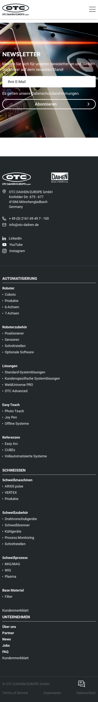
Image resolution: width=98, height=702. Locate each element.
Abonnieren (62, 104)
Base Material (13, 593)
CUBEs (10, 452)
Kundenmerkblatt (15, 613)
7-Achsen (12, 316)
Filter (8, 599)
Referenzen (11, 440)
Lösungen (9, 369)
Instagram (17, 253)
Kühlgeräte (13, 534)
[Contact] (81, 684)
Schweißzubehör (15, 515)
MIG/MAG (12, 567)
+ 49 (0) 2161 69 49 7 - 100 (29, 221)
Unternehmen (16, 620)
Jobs (6, 648)
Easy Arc (11, 446)
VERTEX (11, 495)
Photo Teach (14, 414)
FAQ (5, 654)
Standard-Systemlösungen (25, 375)
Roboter (8, 291)
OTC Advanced (16, 394)
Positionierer (14, 336)
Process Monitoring (19, 540)
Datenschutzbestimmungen (55, 93)
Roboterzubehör (14, 330)
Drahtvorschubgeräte (21, 521)
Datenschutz (86, 695)
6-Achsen (12, 310)
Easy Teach (11, 407)
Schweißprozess (15, 560)
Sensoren (12, 342)
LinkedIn (15, 241)
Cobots (10, 297)
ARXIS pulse (14, 489)
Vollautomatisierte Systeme (26, 459)
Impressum (52, 695)
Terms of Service (15, 695)
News (6, 642)
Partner (8, 636)
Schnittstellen (15, 348)
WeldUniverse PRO (19, 387)
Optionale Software (19, 355)
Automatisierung (19, 281)
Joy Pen (11, 420)
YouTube (16, 247)
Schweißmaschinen (17, 483)
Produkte (11, 303)
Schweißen (14, 473)
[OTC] (15, 9)
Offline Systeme (17, 426)
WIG (8, 573)
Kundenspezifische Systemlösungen (32, 381)
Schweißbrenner (17, 528)
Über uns (9, 629)
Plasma (10, 579)
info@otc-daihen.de (24, 227)
